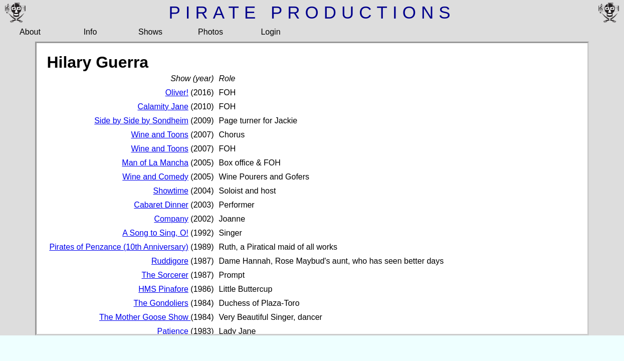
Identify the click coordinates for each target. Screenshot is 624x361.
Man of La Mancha (155, 162)
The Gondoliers (160, 303)
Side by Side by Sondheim (141, 120)
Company (171, 219)
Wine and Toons (159, 134)
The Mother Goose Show (144, 317)
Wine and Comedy (155, 176)
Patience (172, 331)
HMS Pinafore (163, 289)
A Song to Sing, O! (155, 233)
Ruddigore (169, 261)
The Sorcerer (164, 275)
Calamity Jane (162, 106)
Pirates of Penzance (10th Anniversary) (118, 247)
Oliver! (176, 92)
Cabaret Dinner (161, 205)
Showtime (170, 191)
